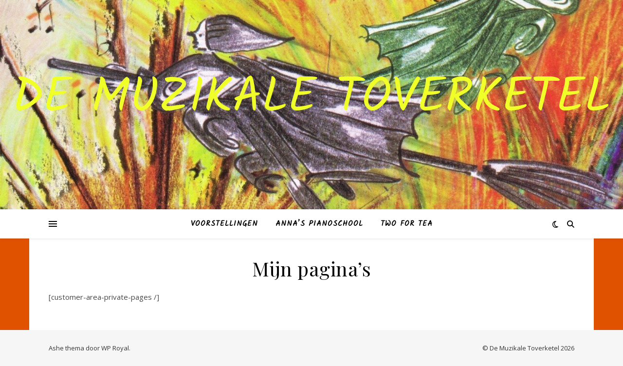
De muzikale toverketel (311, 98)
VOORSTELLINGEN (224, 224)
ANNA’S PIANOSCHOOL (319, 224)
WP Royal (115, 348)
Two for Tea (407, 224)
